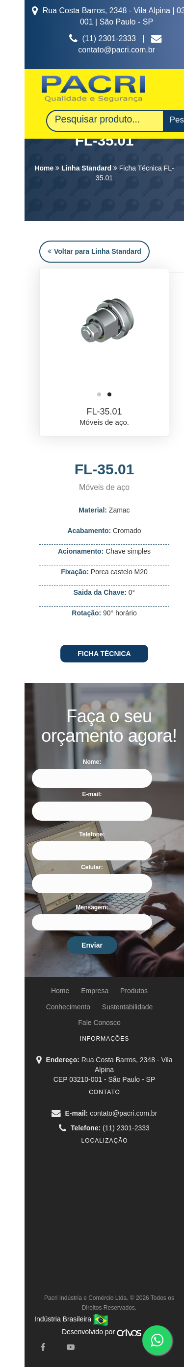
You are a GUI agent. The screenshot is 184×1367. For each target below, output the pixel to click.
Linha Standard (86, 168)
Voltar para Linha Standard (94, 251)
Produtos (134, 991)
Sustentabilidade (127, 1007)
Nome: (92, 761)
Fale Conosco (99, 1022)
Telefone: (92, 834)
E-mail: (92, 794)
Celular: (92, 867)
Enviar (92, 945)
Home (43, 168)
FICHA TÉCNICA (104, 654)
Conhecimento (68, 1007)
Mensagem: (92, 907)
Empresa (94, 991)
